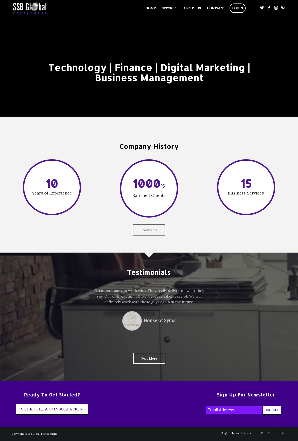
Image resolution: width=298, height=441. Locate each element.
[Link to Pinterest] (282, 7)
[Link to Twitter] (261, 7)
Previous (74, 295)
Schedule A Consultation (52, 409)
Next (211, 295)
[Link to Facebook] (268, 7)
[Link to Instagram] (275, 7)
